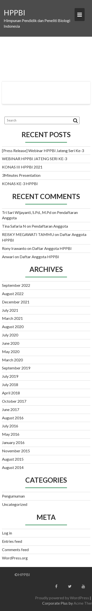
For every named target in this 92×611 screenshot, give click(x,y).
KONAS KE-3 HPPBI (20, 183)
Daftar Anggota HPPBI (52, 248)
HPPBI (14, 12)
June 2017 (10, 409)
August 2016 (13, 417)
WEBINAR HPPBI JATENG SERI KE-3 (34, 158)
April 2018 (11, 392)
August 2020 (13, 326)
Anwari (8, 256)
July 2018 (10, 384)
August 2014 (13, 467)
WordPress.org (15, 557)
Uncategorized (14, 504)
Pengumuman (13, 496)
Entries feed (12, 541)
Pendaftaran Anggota (50, 226)
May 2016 (10, 434)
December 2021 (15, 302)
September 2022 (16, 285)
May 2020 (10, 351)
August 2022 (13, 293)
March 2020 (12, 359)
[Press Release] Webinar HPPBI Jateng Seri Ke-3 (43, 150)
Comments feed (15, 549)
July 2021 (10, 310)
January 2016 (13, 442)
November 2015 (16, 450)
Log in (7, 533)
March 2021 (12, 318)
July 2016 (10, 425)
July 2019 (10, 376)
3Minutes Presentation (21, 175)
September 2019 (16, 368)
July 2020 (10, 335)
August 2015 (13, 459)
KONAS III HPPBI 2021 (22, 167)
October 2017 (14, 401)
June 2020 (10, 343)
